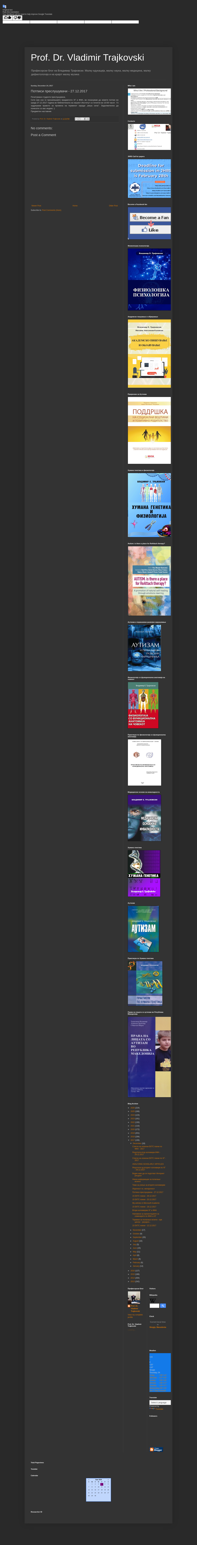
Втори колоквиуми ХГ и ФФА (144, 1210)
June (135, 1248)
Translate (156, 1409)
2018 (133, 1137)
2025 (133, 1111)
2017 (133, 1140)
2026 (133, 1108)
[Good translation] (7, 17)
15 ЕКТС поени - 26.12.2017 (144, 1196)
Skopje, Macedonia (157, 1324)
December (137, 1143)
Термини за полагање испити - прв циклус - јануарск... (147, 1221)
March (136, 1259)
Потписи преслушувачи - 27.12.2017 (147, 1192)
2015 (133, 1274)
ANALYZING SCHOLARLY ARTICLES (148, 1164)
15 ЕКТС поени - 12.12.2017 (144, 1225)
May (135, 1252)
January (136, 1266)
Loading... (132, 1330)
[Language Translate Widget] (164, 1402)
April (135, 1255)
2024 (133, 1115)
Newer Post (36, 206)
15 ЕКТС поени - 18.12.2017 (144, 1207)
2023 (133, 1119)
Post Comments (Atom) (51, 210)
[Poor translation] (17, 17)
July (135, 1244)
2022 (133, 1122)
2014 (133, 1278)
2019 (133, 1133)
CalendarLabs (98, 1505)
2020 (133, 1129)
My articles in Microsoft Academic (146, 1203)
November (137, 1230)
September (137, 1237)
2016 (133, 1271)
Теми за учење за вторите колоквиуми (148, 1185)
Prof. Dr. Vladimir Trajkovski (87, 57)
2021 (133, 1126)
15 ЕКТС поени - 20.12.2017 (144, 1199)
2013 (133, 1281)
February (137, 1262)
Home (75, 206)
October (136, 1234)
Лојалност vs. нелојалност (143, 1189)
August (136, 1241)
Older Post (113, 206)
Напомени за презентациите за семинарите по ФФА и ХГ (145, 1215)
